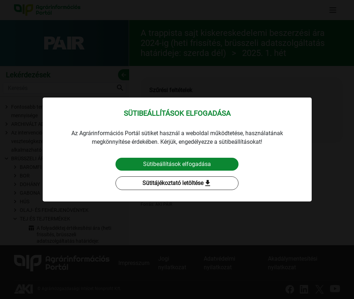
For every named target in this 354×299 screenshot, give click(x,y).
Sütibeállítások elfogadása (177, 164)
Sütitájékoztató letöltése (177, 183)
